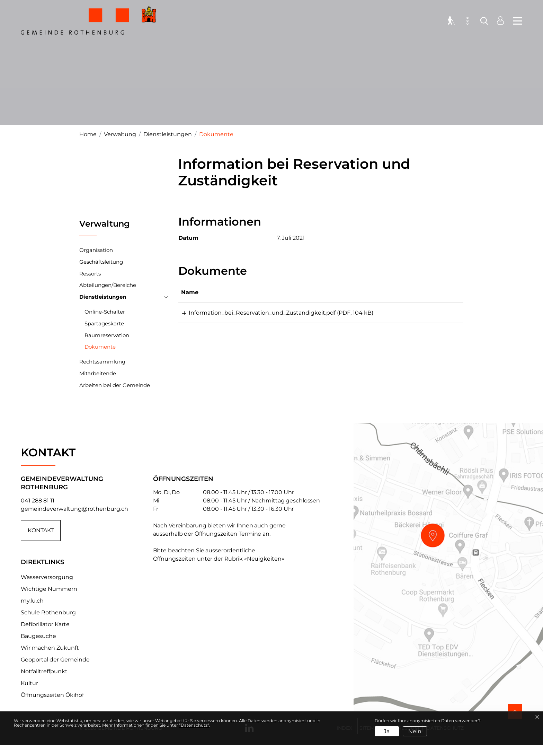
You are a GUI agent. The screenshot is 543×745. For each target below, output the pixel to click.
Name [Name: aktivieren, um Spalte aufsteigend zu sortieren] (189, 292)
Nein (414, 731)
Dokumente (100, 348)
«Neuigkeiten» (264, 558)
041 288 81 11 (37, 500)
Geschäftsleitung (101, 261)
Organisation (96, 250)
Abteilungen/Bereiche (107, 285)
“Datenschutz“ (194, 725)
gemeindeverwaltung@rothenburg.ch (74, 509)
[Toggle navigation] (515, 20)
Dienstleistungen (102, 296)
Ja (387, 731)
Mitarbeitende (97, 373)
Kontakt (41, 530)
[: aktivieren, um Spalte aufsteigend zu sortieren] (440, 293)
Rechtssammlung (102, 361)
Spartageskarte (104, 323)
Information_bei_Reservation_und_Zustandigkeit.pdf (254, 312)
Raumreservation (106, 335)
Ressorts (90, 273)
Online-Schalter (104, 311)
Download (440, 314)
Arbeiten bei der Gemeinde (114, 385)
